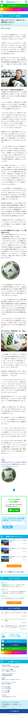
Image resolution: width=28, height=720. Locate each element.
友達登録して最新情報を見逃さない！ (14, 648)
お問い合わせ (5, 702)
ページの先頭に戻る (14, 711)
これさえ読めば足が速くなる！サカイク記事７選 (12, 598)
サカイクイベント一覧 (14, 565)
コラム (8, 12)
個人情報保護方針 (6, 704)
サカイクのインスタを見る (14, 9)
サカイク (3, 12)
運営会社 (4, 706)
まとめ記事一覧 (14, 602)
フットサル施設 (14, 691)
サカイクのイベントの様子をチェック (14, 652)
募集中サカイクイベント (14, 536)
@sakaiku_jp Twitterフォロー (14, 641)
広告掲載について (17, 704)
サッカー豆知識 (14, 12)
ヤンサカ (14, 696)
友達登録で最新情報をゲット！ (14, 5)
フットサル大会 (14, 687)
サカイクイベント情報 (14, 670)
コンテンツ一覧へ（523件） (18, 571)
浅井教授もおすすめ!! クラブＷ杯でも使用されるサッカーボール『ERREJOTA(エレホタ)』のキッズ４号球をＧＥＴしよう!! (14, 464)
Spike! (14, 678)
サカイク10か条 (7, 28)
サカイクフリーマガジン (14, 674)
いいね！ (14, 645)
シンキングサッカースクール (14, 683)
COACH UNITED (14, 666)
